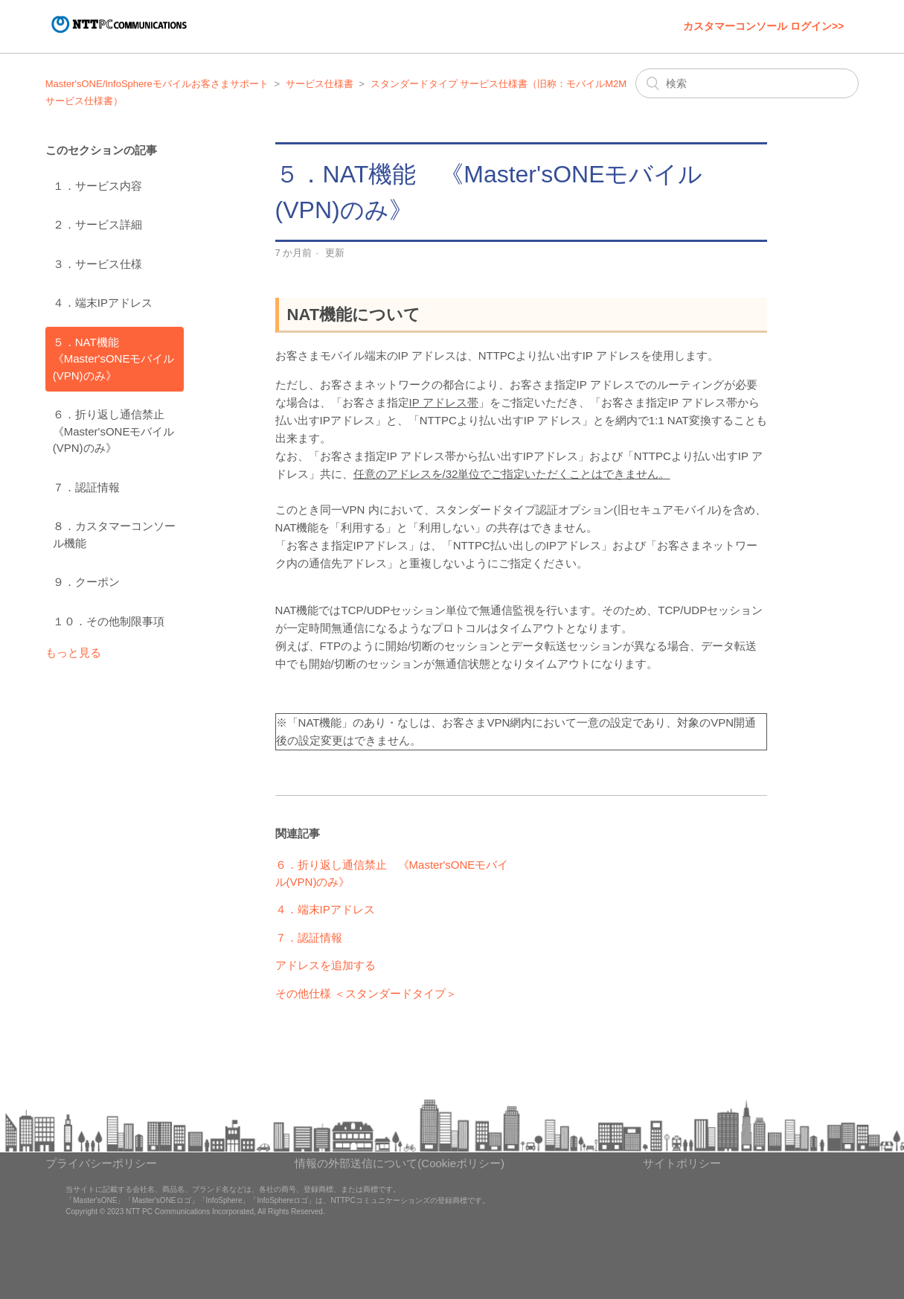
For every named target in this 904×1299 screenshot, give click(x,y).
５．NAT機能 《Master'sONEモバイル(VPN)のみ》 (114, 359)
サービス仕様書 (319, 83)
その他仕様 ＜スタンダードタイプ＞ (366, 993)
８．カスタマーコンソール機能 (114, 534)
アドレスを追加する (325, 965)
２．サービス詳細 (97, 224)
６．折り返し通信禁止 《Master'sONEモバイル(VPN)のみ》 (114, 431)
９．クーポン (86, 581)
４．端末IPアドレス (103, 302)
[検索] (747, 83)
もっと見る (73, 652)
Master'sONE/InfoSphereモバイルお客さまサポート (157, 83)
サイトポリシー (682, 1163)
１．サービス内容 (97, 185)
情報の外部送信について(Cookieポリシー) (399, 1163)
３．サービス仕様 (97, 264)
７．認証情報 (86, 487)
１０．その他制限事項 (108, 621)
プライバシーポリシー (101, 1163)
